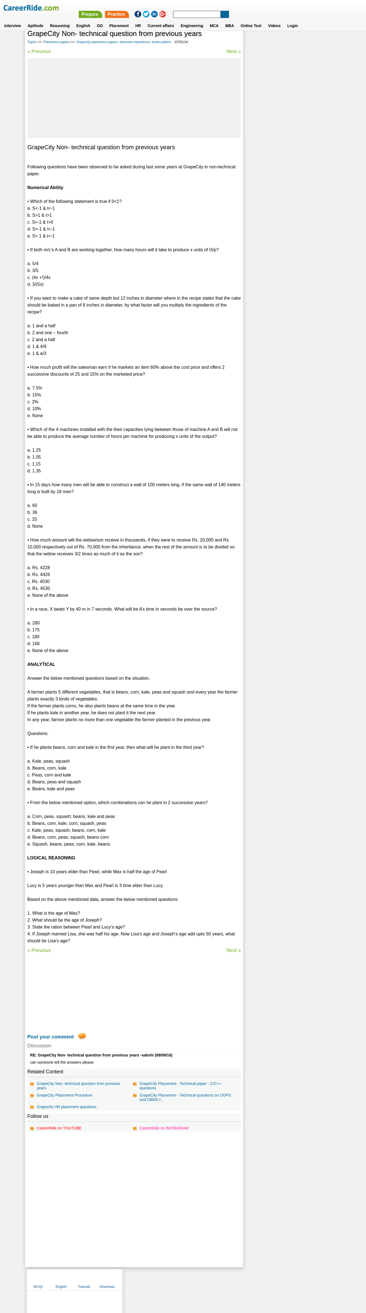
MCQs (255, 42)
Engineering (192, 19)
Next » (233, 51)
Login (292, 19)
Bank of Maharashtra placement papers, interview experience (290, 201)
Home (115, 1279)
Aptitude (35, 19)
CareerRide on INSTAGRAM (163, 1128)
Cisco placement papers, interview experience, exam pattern (287, 158)
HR (138, 19)
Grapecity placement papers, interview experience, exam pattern (123, 42)
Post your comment (50, 1037)
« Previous (39, 51)
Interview (12, 19)
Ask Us (203, 1279)
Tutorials (301, 42)
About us (132, 1279)
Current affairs (161, 19)
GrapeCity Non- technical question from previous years (78, 1085)
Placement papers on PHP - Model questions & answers (287, 187)
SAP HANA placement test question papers (284, 214)
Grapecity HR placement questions (66, 1107)
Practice (249, 7)
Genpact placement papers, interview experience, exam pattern (290, 143)
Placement (119, 19)
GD (100, 19)
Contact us (155, 1279)
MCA (214, 19)
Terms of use (181, 1279)
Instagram (243, 1279)
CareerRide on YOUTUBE (59, 1128)
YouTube (222, 1279)
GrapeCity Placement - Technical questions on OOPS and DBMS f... (185, 1097)
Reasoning (60, 19)
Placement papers (56, 42)
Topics (32, 42)
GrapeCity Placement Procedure (65, 1095)
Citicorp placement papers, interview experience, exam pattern (289, 172)
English (83, 19)
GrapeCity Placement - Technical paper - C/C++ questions (180, 1085)
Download (324, 42)
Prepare (223, 7)
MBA (229, 19)
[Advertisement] (133, 98)
